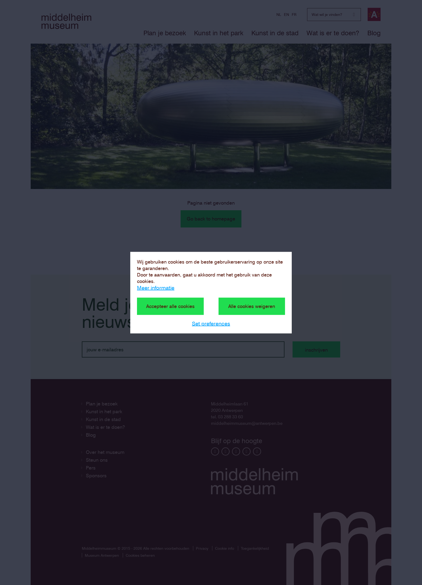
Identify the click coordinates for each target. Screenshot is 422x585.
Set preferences (211, 323)
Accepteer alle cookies (170, 306)
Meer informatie (155, 287)
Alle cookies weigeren (251, 306)
